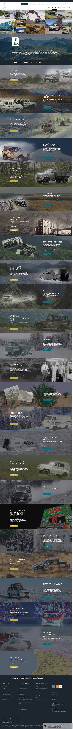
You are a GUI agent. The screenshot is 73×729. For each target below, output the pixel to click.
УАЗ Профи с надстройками (7, 697)
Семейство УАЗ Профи (6, 694)
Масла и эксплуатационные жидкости (25, 699)
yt (60, 686)
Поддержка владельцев (41, 683)
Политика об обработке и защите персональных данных (58, 708)
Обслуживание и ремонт (25, 683)
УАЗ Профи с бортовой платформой (8, 696)
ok (57, 686)
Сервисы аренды (33, 3)
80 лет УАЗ (38, 699)
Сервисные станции (22, 686)
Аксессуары (22, 708)
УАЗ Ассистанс (65, 0)
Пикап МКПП (4, 686)
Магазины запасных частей (23, 697)
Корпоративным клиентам (23, 696)
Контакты (54, 699)
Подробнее (14, 79)
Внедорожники (5, 683)
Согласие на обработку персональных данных (59, 705)
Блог (49, 7)
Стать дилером (55, 697)
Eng (70, 0)
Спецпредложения (62, 3)
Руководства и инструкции (23, 688)
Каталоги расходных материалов (24, 705)
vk (53, 686)
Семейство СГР (5, 699)
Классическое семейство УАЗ (64, 7)
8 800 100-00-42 (59, 0)
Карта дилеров (10, 718)
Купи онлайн (24, 3)
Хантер (3, 688)
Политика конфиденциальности (57, 709)
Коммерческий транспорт (8, 693)
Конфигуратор (54, 3)
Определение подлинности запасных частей (25, 703)
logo (5, 4)
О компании (54, 694)
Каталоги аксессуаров (22, 709)
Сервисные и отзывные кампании (41, 688)
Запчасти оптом (21, 694)
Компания (54, 693)
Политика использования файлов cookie (59, 711)
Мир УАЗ (69, 3)
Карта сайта (17, 718)
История (53, 696)
